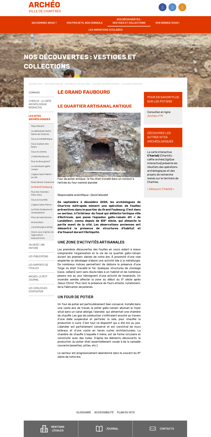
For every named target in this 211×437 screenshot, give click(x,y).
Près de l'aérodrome (41, 217)
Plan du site (126, 412)
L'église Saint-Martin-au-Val (41, 176)
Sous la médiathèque (41, 139)
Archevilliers (37, 222)
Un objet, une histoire (37, 246)
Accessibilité (104, 412)
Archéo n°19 (155, 115)
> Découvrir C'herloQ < (160, 189)
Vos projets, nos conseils (85, 22)
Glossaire (83, 412)
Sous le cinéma (38, 151)
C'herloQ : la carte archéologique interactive (40, 104)
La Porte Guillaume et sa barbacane (41, 211)
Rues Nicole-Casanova (42, 182)
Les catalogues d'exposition (38, 290)
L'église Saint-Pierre (41, 204)
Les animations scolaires (106, 29)
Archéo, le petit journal (38, 278)
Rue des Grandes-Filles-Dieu (40, 193)
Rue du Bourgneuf (40, 161)
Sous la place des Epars (40, 145)
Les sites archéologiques (106, 84)
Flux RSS (182, 7)
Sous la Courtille (39, 200)
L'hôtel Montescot (40, 156)
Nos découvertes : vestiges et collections (129, 21)
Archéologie (35, 84)
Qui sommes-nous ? (44, 22)
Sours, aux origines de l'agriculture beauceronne (42, 235)
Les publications (38, 256)
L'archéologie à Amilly (42, 227)
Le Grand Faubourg (41, 187)
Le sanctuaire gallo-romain (41, 168)
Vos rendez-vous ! (167, 22)
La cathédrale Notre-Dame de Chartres (41, 132)
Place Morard (37, 126)
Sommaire (34, 92)
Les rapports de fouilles (38, 266)
